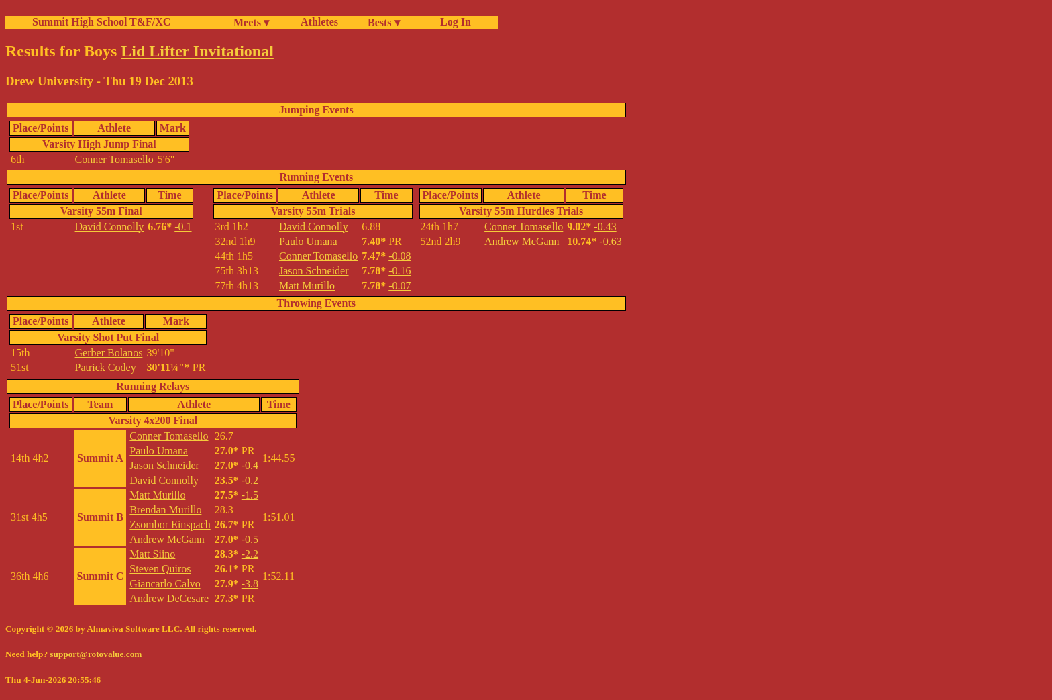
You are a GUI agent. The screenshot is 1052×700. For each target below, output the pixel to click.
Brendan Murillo (165, 509)
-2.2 (250, 554)
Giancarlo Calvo (164, 583)
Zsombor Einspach (169, 524)
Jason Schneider (314, 271)
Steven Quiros (160, 568)
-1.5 (250, 495)
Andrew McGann (522, 241)
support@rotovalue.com (96, 654)
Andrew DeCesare (169, 598)
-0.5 (250, 539)
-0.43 (605, 226)
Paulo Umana (308, 241)
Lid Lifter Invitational (197, 51)
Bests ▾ (384, 22)
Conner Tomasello (114, 159)
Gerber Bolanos (109, 352)
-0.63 (610, 241)
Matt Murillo (307, 285)
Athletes (319, 22)
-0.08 (399, 256)
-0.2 (250, 480)
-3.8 (250, 583)
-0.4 (250, 465)
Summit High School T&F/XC (101, 22)
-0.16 (399, 271)
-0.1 (182, 226)
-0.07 (399, 285)
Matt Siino (152, 554)
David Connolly (109, 226)
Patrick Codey (105, 367)
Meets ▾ (251, 22)
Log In (453, 22)
